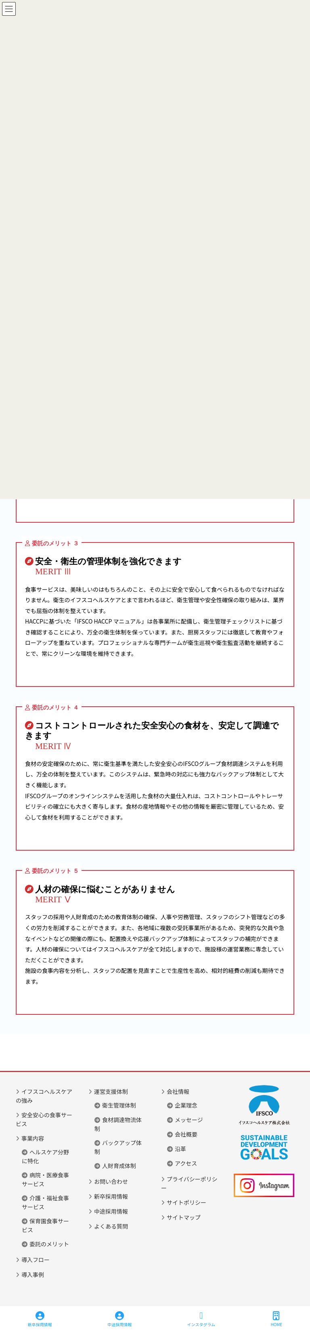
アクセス (186, 1163)
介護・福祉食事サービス (45, 1202)
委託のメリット (49, 1244)
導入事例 (32, 1274)
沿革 (180, 1149)
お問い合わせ (111, 1181)
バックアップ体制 (118, 1147)
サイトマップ (184, 1217)
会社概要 (186, 1134)
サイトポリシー (186, 1202)
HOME (277, 1319)
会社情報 (178, 1091)
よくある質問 (111, 1226)
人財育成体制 (119, 1166)
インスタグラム (201, 1319)
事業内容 (32, 1138)
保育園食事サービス (45, 1225)
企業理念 (186, 1105)
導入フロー (35, 1260)
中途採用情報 (111, 1211)
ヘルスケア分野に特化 (45, 1156)
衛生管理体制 (119, 1105)
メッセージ (189, 1120)
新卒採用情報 (111, 1196)
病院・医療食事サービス (45, 1179)
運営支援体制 (111, 1091)
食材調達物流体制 (118, 1124)
